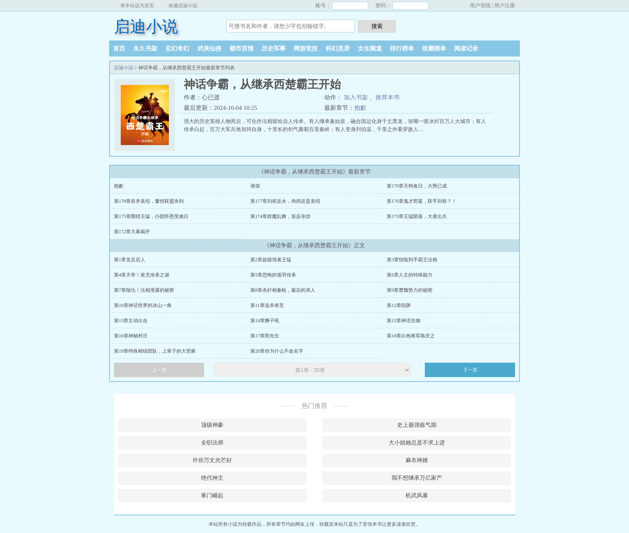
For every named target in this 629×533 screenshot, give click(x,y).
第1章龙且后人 (129, 259)
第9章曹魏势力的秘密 (409, 290)
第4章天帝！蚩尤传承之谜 (141, 275)
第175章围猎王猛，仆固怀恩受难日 (151, 216)
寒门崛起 (212, 496)
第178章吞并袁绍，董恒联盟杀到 (149, 201)
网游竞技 (306, 48)
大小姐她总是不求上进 (417, 443)
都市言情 (241, 48)
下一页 (470, 370)
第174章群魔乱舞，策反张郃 (280, 216)
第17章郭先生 (264, 336)
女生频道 (370, 48)
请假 (255, 186)
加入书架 (356, 97)
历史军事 (274, 48)
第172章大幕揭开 (132, 231)
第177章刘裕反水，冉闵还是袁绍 (285, 201)
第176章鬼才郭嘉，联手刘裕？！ (422, 201)
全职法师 (212, 443)
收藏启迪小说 (182, 5)
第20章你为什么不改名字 (276, 351)
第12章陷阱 (399, 305)
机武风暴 (417, 496)
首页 (119, 48)
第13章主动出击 (131, 320)
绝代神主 (212, 478)
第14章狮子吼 (264, 320)
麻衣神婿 (417, 460)
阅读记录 (466, 48)
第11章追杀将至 (267, 305)
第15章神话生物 (403, 320)
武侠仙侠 (209, 48)
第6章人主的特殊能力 (409, 275)
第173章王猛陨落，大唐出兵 (417, 216)
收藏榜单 (434, 48)
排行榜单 (402, 48)
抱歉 (360, 108)
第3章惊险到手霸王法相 (412, 259)
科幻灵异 (338, 48)
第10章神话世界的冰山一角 (143, 305)
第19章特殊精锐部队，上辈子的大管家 (155, 351)
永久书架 (145, 48)
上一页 (159, 370)
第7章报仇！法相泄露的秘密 (144, 290)
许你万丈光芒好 (212, 460)
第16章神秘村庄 (131, 336)
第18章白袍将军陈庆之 (411, 336)
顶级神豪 (212, 425)
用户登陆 (480, 5)
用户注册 (504, 5)
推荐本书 (387, 97)
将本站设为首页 (137, 5)
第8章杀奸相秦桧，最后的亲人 (282, 290)
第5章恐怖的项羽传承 (273, 275)
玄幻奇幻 (177, 48)
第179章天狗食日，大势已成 (417, 186)
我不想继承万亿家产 (417, 478)
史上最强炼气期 (416, 425)
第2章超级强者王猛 (270, 259)
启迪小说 (146, 27)
